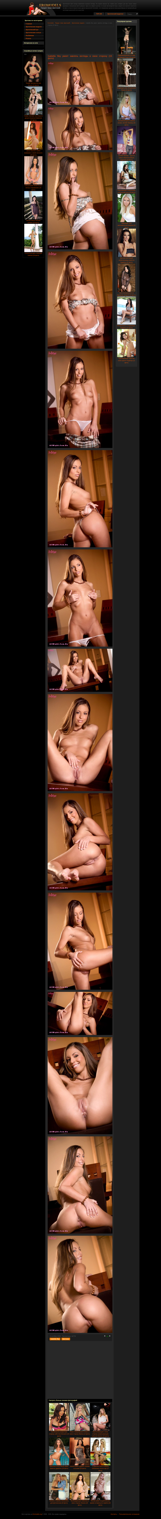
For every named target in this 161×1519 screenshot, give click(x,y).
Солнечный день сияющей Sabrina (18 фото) (33, 253)
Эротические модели (34, 27)
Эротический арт (32, 30)
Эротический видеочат (115, 14)
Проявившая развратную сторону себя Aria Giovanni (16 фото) (59, 1433)
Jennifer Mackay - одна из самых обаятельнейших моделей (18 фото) (126, 157)
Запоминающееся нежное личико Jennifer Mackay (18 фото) (126, 122)
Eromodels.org (37, 1514)
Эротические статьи (33, 32)
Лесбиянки (30, 35)
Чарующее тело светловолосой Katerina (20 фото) (126, 224)
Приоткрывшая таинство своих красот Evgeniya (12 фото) (126, 360)
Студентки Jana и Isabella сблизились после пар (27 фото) (100, 1467)
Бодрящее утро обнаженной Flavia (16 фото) (126, 88)
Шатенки (65, 1339)
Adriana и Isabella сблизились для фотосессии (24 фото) (59, 1501)
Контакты (114, 1514)
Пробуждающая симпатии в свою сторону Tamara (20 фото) (80, 1502)
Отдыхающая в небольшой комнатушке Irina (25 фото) (126, 190)
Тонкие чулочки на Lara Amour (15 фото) (33, 83)
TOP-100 (99, 14)
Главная (29, 24)
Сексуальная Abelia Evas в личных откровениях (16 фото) (33, 187)
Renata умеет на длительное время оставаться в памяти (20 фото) (100, 1502)
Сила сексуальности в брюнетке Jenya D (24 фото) (126, 293)
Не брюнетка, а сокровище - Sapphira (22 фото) (126, 326)
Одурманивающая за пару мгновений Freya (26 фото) (126, 55)
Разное (28, 38)
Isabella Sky (55, 1339)
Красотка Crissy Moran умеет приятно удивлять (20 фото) (59, 1466)
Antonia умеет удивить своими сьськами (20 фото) (80, 1466)
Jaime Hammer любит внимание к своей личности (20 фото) (33, 152)
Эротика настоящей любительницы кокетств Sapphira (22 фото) (126, 259)
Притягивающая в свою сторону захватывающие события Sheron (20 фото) (100, 1433)
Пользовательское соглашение (129, 1514)
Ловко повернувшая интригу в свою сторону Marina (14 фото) (80, 1432)
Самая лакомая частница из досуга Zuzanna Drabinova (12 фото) (33, 117)
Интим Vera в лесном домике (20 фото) (33, 220)
